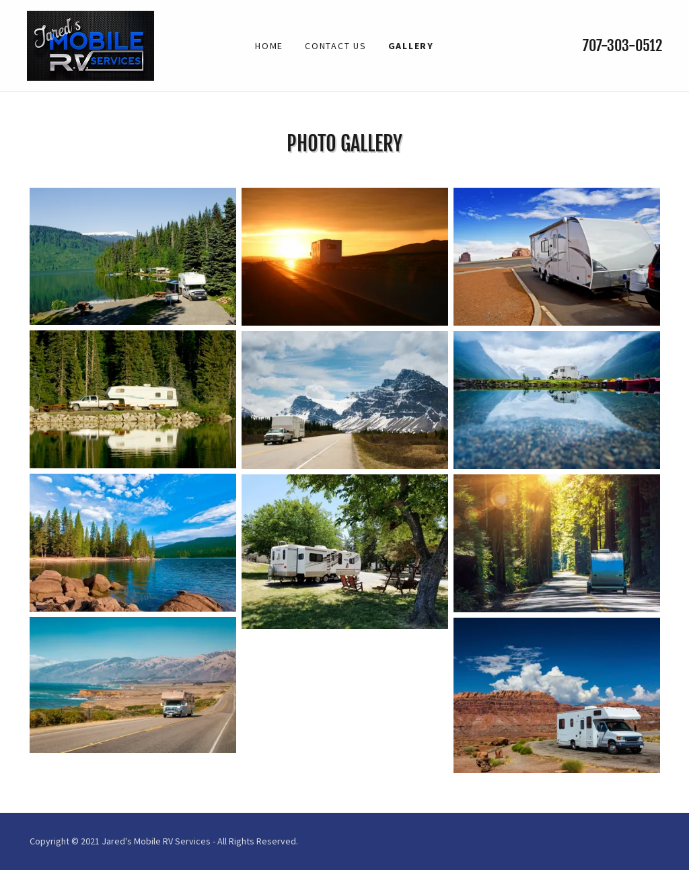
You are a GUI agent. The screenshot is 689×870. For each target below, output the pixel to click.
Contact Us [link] (336, 46)
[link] (90, 44)
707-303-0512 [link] (622, 45)
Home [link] (269, 46)
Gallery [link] (411, 46)
